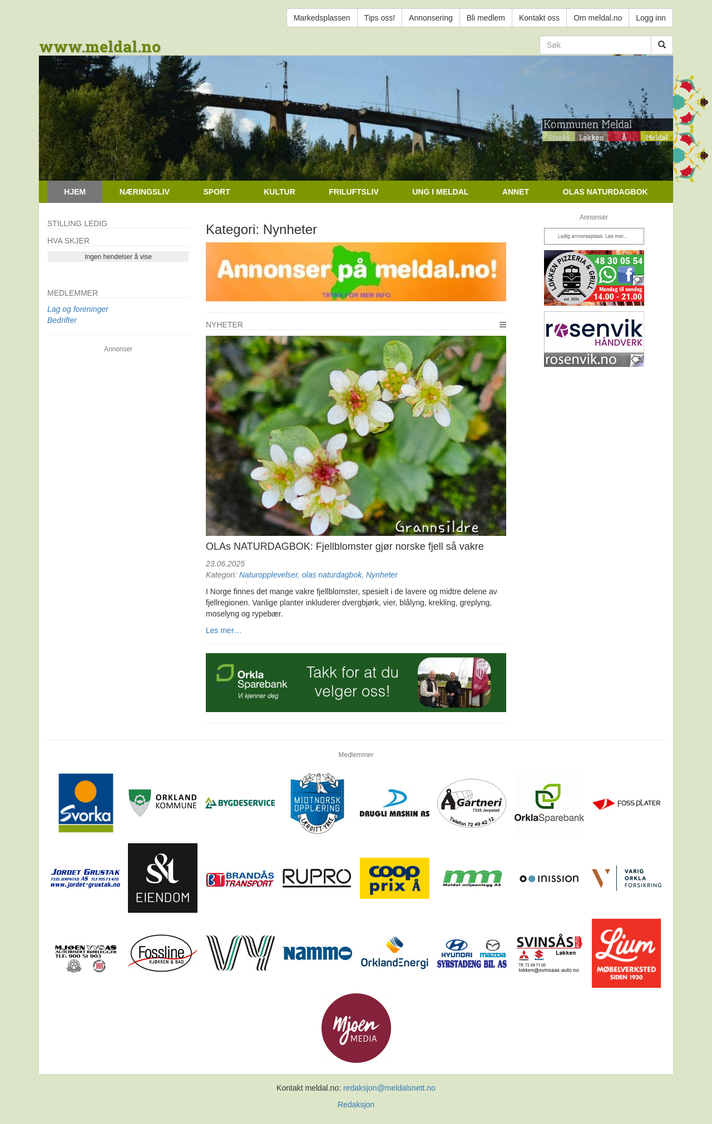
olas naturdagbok (332, 574)
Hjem (75, 191)
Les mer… (224, 630)
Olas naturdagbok (605, 191)
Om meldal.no (597, 17)
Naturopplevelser (268, 574)
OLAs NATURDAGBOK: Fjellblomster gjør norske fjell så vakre (345, 546)
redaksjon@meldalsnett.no (389, 1087)
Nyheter (224, 324)
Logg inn (651, 17)
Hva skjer (68, 240)
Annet (515, 191)
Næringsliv (145, 191)
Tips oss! (379, 17)
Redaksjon (356, 1104)
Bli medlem (486, 17)
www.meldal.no (100, 46)
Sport (216, 191)
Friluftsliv (353, 191)
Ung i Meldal (440, 191)
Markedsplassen (322, 17)
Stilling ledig (77, 223)
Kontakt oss (539, 17)
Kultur (279, 191)
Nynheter (382, 574)
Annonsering (431, 17)
